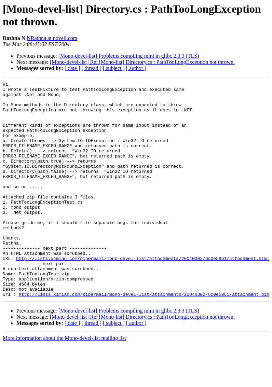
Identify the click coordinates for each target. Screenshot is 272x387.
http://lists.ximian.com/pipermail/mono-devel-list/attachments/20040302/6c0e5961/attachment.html (142, 294)
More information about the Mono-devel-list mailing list (64, 381)
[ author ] (136, 68)
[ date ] (72, 68)
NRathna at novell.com (52, 38)
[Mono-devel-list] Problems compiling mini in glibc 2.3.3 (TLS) (128, 56)
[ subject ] (114, 68)
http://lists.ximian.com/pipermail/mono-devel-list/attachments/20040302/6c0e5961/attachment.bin (144, 337)
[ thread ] (91, 68)
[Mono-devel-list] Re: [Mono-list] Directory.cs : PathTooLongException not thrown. (142, 62)
